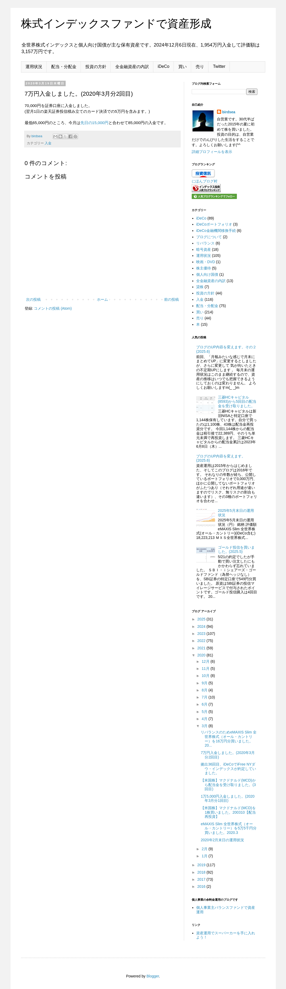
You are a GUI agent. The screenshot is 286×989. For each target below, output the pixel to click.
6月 (205, 704)
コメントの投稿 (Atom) (53, 308)
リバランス (205, 243)
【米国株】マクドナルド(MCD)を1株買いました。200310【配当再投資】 (228, 812)
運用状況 (33, 66)
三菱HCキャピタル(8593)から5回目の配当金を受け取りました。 (237, 401)
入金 (48, 143)
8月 (205, 690)
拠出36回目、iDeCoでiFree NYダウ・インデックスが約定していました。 (228, 768)
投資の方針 (95, 66)
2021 (201, 648)
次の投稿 (33, 299)
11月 (206, 668)
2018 (201, 872)
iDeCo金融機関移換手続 (216, 230)
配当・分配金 (63, 66)
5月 (205, 712)
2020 (201, 655)
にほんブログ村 (204, 181)
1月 (205, 856)
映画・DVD (205, 262)
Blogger (153, 976)
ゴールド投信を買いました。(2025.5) (236, 549)
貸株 (200, 287)
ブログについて (209, 237)
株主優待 (203, 268)
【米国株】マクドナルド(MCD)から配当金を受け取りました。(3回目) (228, 784)
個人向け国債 (207, 274)
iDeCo (163, 66)
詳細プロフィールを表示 (212, 152)
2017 (201, 879)
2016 (201, 886)
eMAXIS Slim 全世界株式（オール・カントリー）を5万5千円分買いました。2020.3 (229, 828)
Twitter (219, 66)
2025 (201, 619)
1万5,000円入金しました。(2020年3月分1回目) (227, 798)
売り (200, 66)
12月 (206, 661)
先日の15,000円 (94, 122)
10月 (206, 676)
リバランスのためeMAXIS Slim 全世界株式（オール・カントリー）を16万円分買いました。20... (228, 738)
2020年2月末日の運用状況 (222, 840)
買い (182, 66)
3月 (205, 726)
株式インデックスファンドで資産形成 (116, 23)
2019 (201, 865)
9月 (205, 683)
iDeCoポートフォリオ (214, 224)
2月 (205, 849)
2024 (201, 626)
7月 (205, 697)
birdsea (228, 112)
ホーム (102, 299)
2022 (201, 641)
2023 (201, 633)
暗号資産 (203, 249)
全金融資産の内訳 (132, 66)
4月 (205, 719)
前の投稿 (171, 299)
